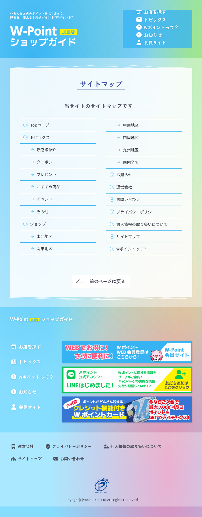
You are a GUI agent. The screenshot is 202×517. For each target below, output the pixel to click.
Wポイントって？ (173, 33)
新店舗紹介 (46, 159)
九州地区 (131, 159)
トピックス (167, 23)
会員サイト (167, 52)
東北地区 (44, 245)
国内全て (131, 172)
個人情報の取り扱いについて (142, 233)
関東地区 (44, 258)
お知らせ (165, 42)
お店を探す (167, 14)
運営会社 (124, 196)
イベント (44, 208)
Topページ (39, 134)
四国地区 (131, 147)
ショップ (38, 233)
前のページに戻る (107, 290)
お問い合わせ (128, 209)
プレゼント (46, 184)
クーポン (44, 171)
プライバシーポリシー (136, 221)
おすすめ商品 (48, 196)
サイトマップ (128, 246)
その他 (42, 221)
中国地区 (131, 134)
